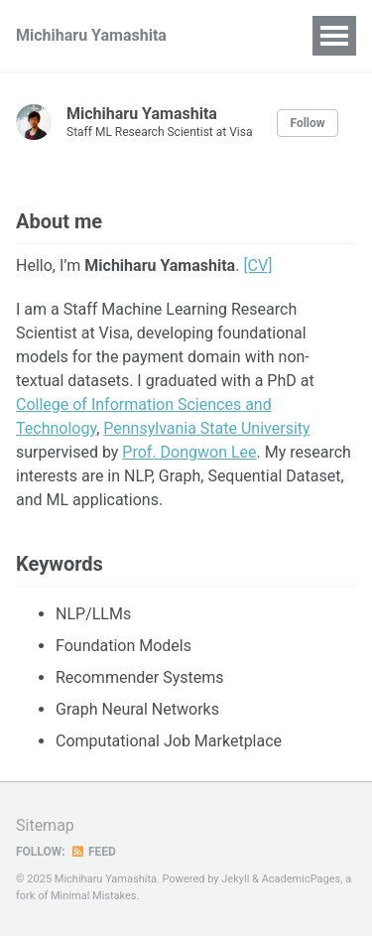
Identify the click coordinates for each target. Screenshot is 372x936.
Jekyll (235, 878)
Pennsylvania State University (206, 428)
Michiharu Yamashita (91, 35)
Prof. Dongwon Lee (189, 452)
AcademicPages (301, 878)
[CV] (257, 265)
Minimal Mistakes (94, 895)
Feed (93, 852)
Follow (307, 123)
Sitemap (45, 825)
